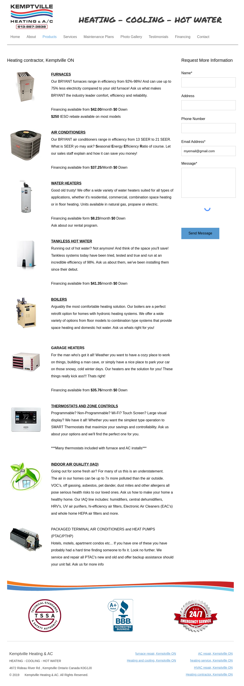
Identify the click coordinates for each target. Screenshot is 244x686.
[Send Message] (200, 233)
